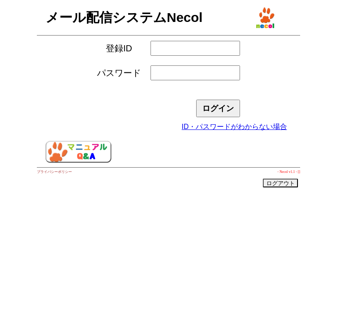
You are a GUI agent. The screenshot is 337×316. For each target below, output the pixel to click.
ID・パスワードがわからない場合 (234, 126)
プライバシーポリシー (54, 172)
